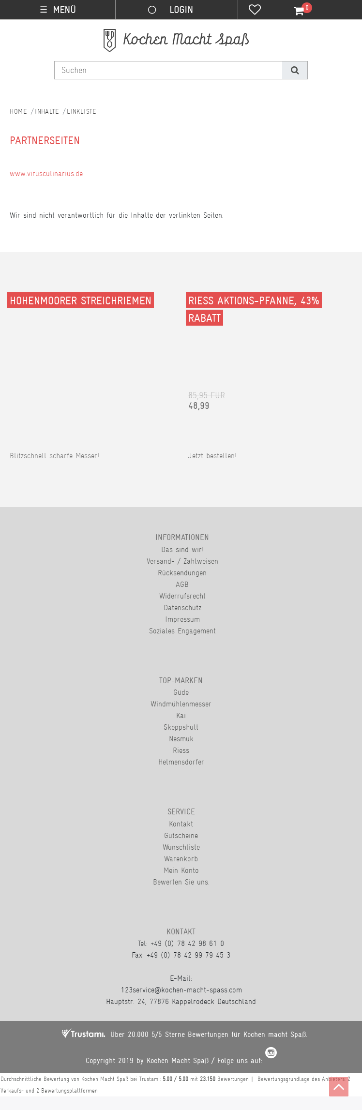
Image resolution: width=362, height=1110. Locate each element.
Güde (181, 692)
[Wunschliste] (255, 10)
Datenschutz (182, 607)
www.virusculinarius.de (46, 173)
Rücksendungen (182, 572)
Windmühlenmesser (181, 703)
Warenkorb (181, 858)
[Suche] (294, 70)
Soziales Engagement (182, 630)
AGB (182, 584)
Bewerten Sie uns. (181, 881)
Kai (181, 715)
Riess (181, 750)
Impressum (182, 619)
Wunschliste (181, 847)
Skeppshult (181, 727)
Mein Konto (181, 870)
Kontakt (181, 823)
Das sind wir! (182, 549)
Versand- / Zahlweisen (182, 561)
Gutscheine (181, 835)
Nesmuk (181, 738)
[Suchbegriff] (168, 70)
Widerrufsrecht (182, 595)
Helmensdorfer (181, 761)
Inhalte (47, 111)
